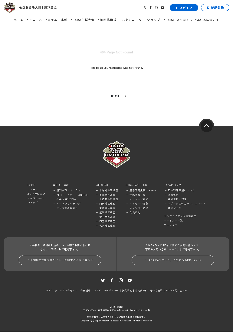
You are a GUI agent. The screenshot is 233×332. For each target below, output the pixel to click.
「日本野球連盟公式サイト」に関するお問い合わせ (60, 260)
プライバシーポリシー (106, 290)
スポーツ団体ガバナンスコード (186, 203)
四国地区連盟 (107, 221)
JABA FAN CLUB (179, 19)
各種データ (174, 208)
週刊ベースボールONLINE (72, 195)
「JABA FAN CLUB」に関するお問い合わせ (173, 260)
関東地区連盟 (107, 203)
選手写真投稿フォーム (143, 190)
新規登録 (217, 7)
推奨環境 (127, 290)
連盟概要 (173, 195)
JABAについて (208, 19)
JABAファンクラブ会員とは (61, 290)
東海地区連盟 (107, 208)
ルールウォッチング (69, 203)
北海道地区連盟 (108, 190)
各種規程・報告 (177, 199)
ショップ (153, 19)
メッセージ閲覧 (139, 203)
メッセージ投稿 (139, 199)
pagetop (206, 126)
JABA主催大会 (84, 19)
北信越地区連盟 (108, 199)
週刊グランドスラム (69, 190)
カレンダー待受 (139, 208)
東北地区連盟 (107, 195)
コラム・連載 (57, 19)
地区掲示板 (108, 19)
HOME (115, 96)
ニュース (35, 19)
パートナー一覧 (173, 220)
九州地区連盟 (107, 226)
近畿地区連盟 (107, 212)
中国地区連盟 (107, 217)
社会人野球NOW (66, 199)
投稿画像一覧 (138, 195)
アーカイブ (171, 225)
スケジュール (132, 19)
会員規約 (135, 212)
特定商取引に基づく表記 (148, 290)
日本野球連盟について (181, 190)
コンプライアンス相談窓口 (180, 216)
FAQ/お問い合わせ (176, 290)
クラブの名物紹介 (67, 208)
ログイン (184, 7)
